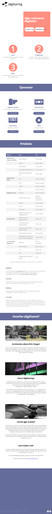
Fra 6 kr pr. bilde (13, 113)
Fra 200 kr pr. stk (39, 113)
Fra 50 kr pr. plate (39, 131)
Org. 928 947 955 (21, 510)
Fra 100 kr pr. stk (13, 131)
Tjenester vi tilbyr (29, 29)
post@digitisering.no (39, 29)
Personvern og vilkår (14, 512)
